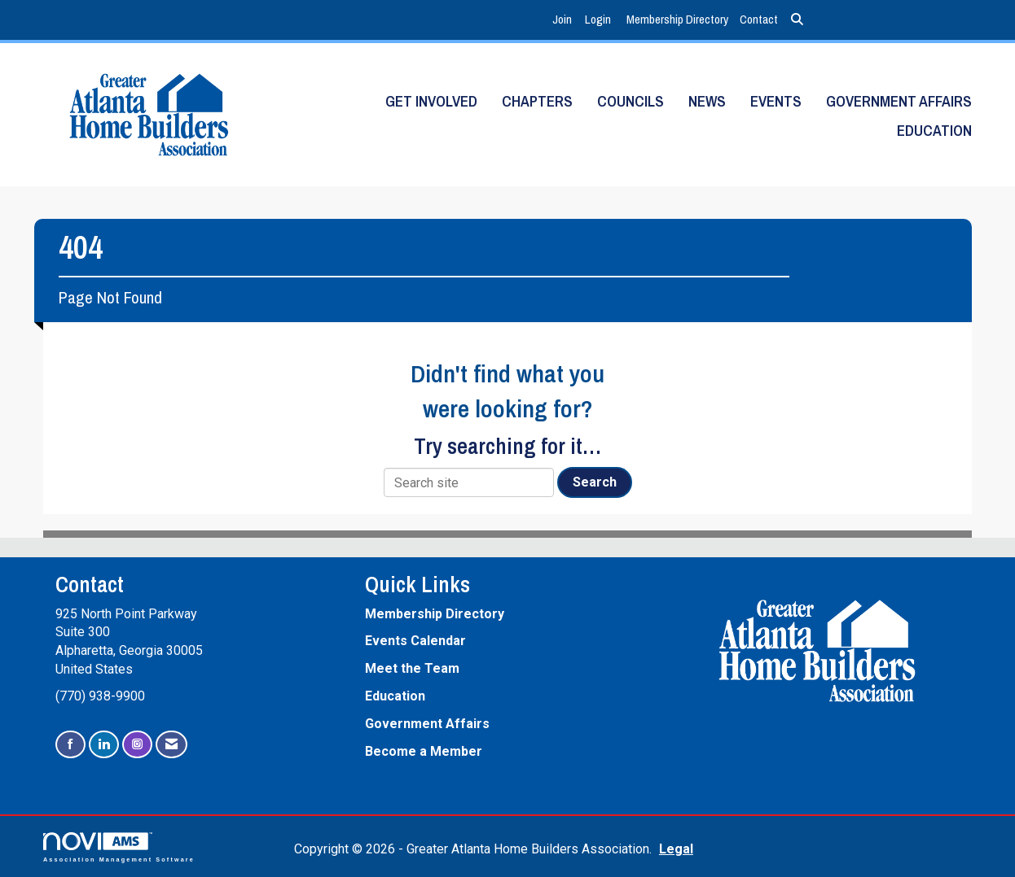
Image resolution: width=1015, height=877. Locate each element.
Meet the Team (412, 668)
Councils (630, 101)
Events (776, 101)
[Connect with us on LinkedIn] (104, 745)
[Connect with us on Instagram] (137, 745)
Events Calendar (415, 640)
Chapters (537, 101)
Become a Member (423, 751)
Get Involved (431, 101)
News (707, 101)
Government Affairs (899, 101)
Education (934, 130)
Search (595, 482)
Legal (676, 849)
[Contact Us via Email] (171, 745)
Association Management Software (119, 847)
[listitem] (564, 20)
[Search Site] (797, 20)
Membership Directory (677, 19)
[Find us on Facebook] (70, 745)
